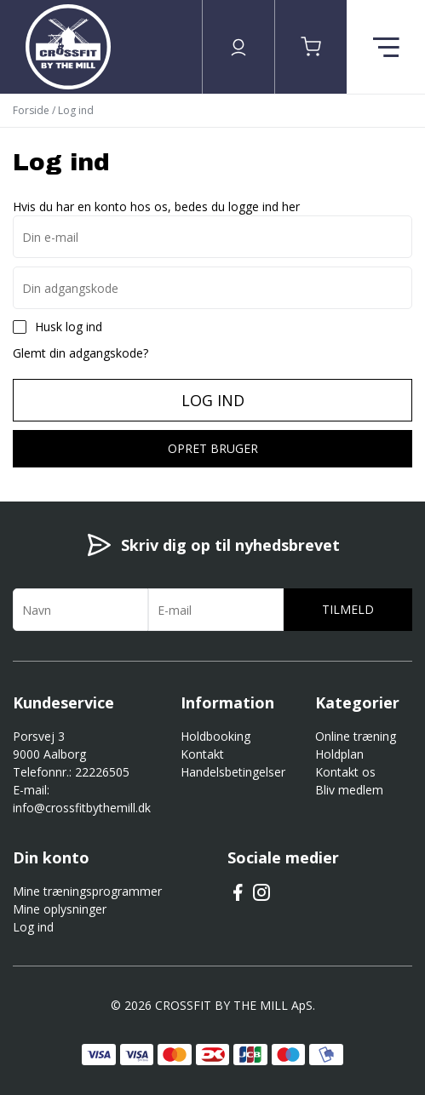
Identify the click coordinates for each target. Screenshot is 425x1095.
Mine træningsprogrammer (87, 891)
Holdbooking (215, 736)
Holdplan (339, 754)
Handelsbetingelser (233, 772)
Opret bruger (213, 448)
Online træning (355, 736)
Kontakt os (345, 772)
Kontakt (202, 754)
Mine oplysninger (59, 909)
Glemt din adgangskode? (80, 353)
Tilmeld (348, 609)
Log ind (212, 400)
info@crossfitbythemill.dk (82, 808)
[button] (311, 47)
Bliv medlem (349, 790)
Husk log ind (68, 326)
